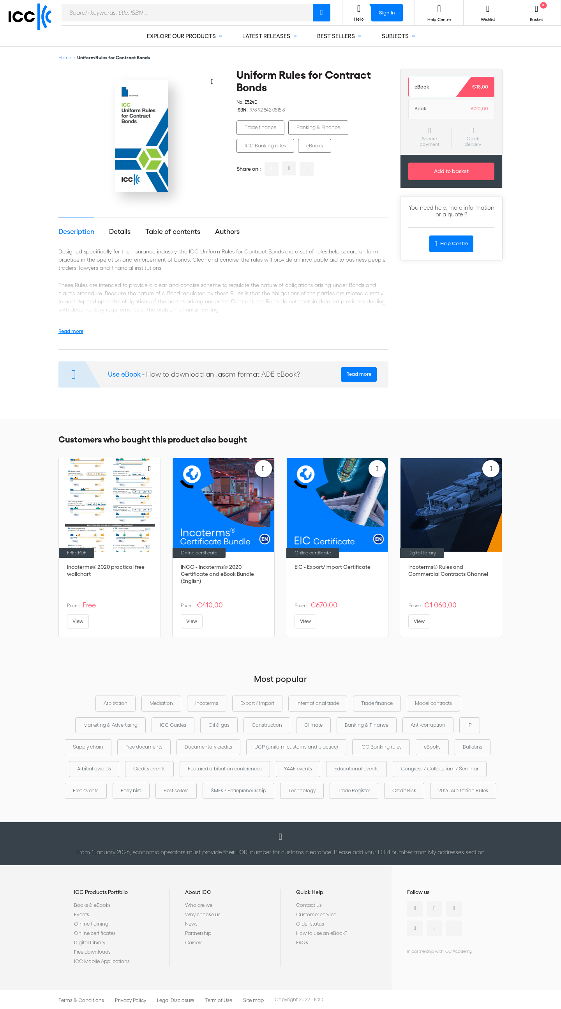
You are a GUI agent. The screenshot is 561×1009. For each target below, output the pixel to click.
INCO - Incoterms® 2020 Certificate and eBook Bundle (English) (217, 574)
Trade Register (354, 790)
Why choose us (203, 914)
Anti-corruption (428, 725)
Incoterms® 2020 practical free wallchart (106, 570)
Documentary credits (208, 747)
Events (81, 914)
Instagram (415, 928)
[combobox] (187, 12)
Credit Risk (404, 790)
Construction (267, 725)
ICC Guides (173, 725)
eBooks (314, 146)
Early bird (131, 790)
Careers (194, 942)
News (191, 924)
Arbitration (115, 703)
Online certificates (95, 933)
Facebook (454, 909)
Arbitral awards (94, 769)
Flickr (454, 928)
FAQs (302, 942)
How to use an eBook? (321, 933)
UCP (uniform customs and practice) (296, 747)
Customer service (316, 914)
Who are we (198, 905)
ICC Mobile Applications (102, 961)
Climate (313, 725)
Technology (302, 790)
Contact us (309, 905)
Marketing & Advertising (110, 725)
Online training (91, 924)
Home (64, 57)
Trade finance (260, 127)
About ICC (198, 892)
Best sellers (176, 790)
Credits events (149, 769)
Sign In (387, 13)
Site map (253, 1000)
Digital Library (89, 942)
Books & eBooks (92, 905)
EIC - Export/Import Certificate (332, 567)
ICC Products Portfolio (101, 892)
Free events (86, 790)
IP (470, 725)
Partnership (198, 933)
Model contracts (433, 703)
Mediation (161, 703)
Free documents (143, 747)
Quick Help (309, 892)
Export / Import (257, 703)
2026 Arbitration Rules (463, 790)
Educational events (356, 769)
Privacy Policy (130, 1000)
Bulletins (472, 747)
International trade (317, 703)
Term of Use (218, 1000)
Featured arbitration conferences (225, 769)
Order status (310, 924)
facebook (307, 169)
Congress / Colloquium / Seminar (439, 769)
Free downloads (92, 952)
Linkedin (415, 909)
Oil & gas (218, 725)
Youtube (434, 928)
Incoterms (206, 703)
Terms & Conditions (81, 1000)
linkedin (272, 169)
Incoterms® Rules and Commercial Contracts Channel (448, 570)
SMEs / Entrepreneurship (238, 790)
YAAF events (298, 769)
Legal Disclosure (175, 1000)
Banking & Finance (318, 127)
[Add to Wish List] (212, 81)
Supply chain (88, 747)
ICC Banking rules (265, 146)
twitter (289, 168)
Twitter (434, 909)
